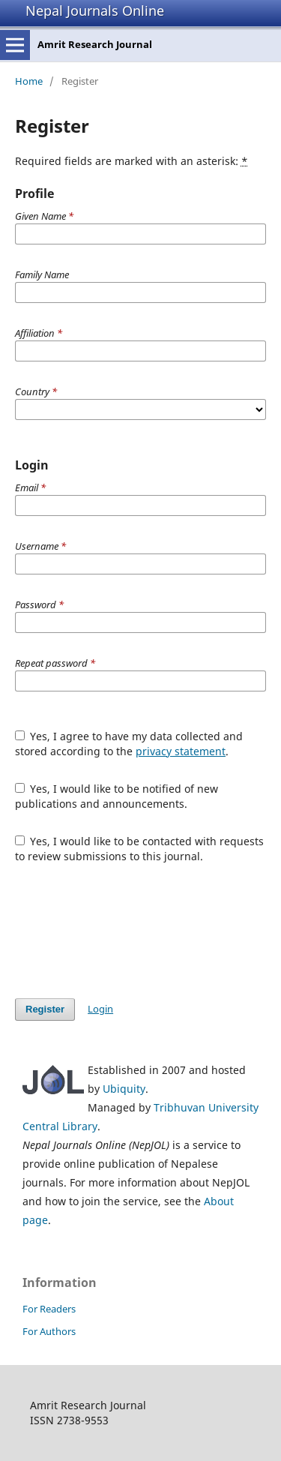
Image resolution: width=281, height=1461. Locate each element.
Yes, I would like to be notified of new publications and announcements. (117, 796)
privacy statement (181, 751)
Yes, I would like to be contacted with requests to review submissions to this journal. (140, 848)
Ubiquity (124, 1089)
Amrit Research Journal (94, 44)
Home (29, 81)
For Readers (49, 1309)
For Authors (49, 1331)
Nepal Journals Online (94, 11)
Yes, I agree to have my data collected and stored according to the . (129, 743)
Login (100, 1009)
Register (44, 1009)
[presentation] (129, 931)
